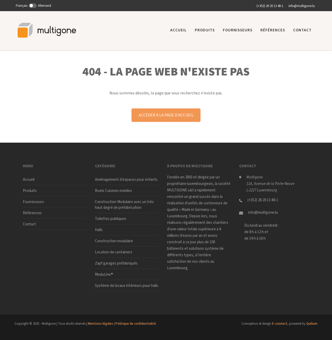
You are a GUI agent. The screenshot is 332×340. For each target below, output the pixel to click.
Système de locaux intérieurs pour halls (126, 285)
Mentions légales (100, 323)
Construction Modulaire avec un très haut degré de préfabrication (124, 204)
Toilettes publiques (110, 218)
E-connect (279, 323)
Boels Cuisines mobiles (113, 190)
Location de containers (113, 252)
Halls (99, 230)
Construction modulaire (114, 241)
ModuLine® (104, 274)
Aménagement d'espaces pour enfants (126, 179)
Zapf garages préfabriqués (116, 263)
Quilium (311, 323)
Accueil (178, 30)
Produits (205, 30)
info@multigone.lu (301, 6)
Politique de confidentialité (135, 323)
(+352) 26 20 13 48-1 (270, 6)
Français (21, 5)
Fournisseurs (237, 30)
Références (272, 30)
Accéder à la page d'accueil (166, 115)
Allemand (44, 5)
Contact (302, 30)
